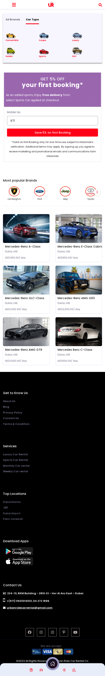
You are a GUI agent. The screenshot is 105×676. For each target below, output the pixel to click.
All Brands (13, 19)
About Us (9, 401)
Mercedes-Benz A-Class (22, 247)
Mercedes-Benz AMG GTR (23, 350)
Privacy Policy (12, 412)
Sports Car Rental (15, 460)
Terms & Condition (16, 424)
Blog (6, 407)
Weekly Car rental (15, 471)
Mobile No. (14, 112)
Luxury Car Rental (15, 454)
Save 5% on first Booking (53, 133)
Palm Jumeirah (13, 519)
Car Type (32, 19)
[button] (97, 192)
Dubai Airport (11, 513)
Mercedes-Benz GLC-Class (24, 298)
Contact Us (11, 418)
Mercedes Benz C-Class (75, 350)
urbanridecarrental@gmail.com (29, 608)
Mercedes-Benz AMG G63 (76, 298)
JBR (5, 507)
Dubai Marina (11, 502)
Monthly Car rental (16, 466)
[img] (31, 670)
